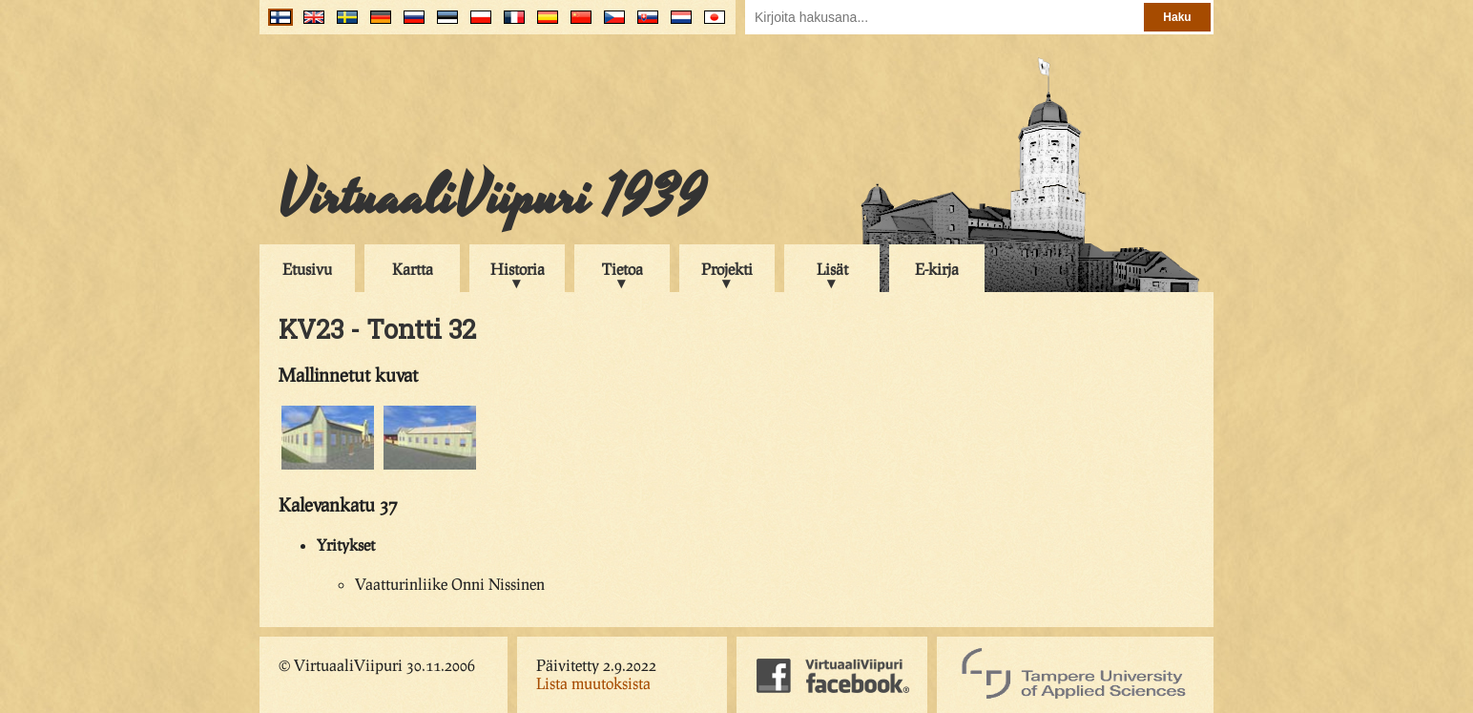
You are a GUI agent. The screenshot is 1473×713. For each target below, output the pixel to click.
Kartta (412, 269)
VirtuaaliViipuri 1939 (492, 198)
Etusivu (307, 269)
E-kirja (937, 269)
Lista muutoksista (593, 683)
